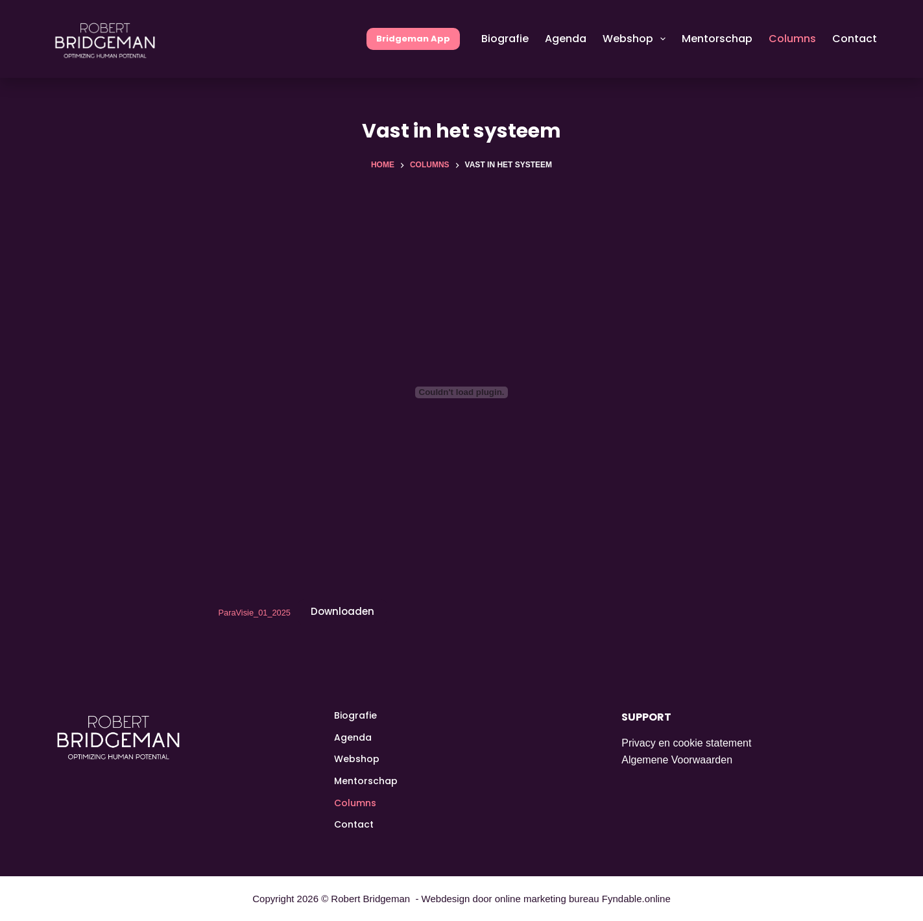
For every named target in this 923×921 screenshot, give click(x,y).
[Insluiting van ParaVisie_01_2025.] (462, 392)
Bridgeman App (413, 38)
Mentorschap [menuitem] (717, 38)
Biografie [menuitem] (505, 38)
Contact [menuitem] (854, 38)
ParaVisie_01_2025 (255, 612)
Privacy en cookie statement (686, 742)
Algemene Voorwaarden (676, 759)
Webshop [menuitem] (637, 39)
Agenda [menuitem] (565, 38)
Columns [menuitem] (792, 38)
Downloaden (342, 611)
